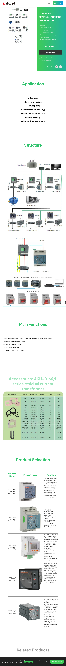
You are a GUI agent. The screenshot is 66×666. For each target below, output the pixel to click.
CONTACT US (50, 52)
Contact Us (57, 3)
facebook (56, 66)
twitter (60, 66)
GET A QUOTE (50, 46)
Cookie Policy (28, 662)
